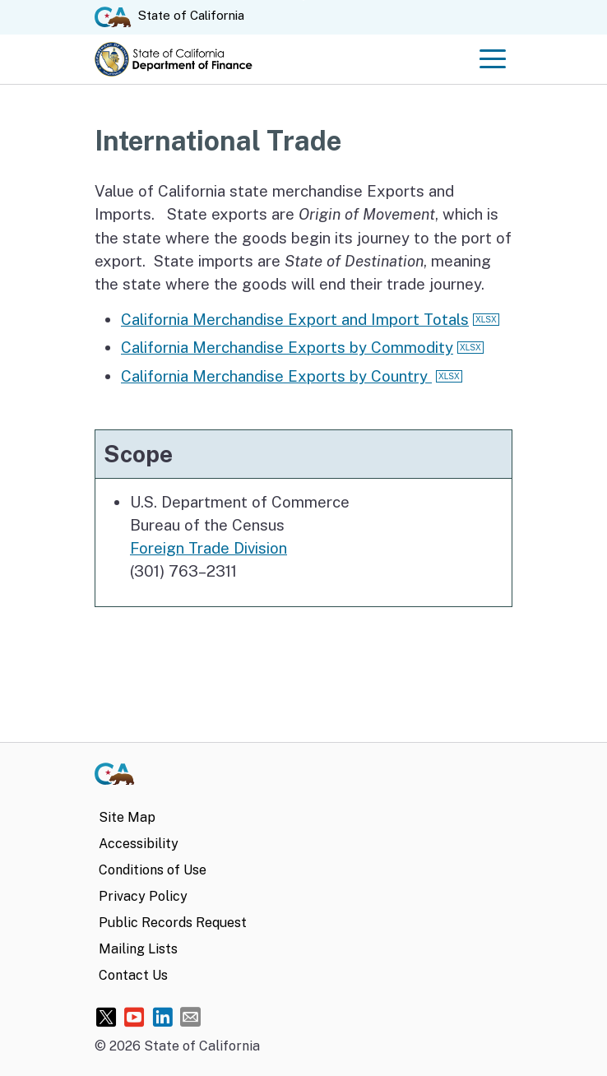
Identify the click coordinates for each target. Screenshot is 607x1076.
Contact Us (133, 975)
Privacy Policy (143, 896)
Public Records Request (173, 922)
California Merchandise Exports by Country (276, 376)
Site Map (127, 817)
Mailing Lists (138, 949)
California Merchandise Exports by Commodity (287, 347)
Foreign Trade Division (208, 548)
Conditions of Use (152, 870)
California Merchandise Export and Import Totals (295, 319)
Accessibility (138, 843)
